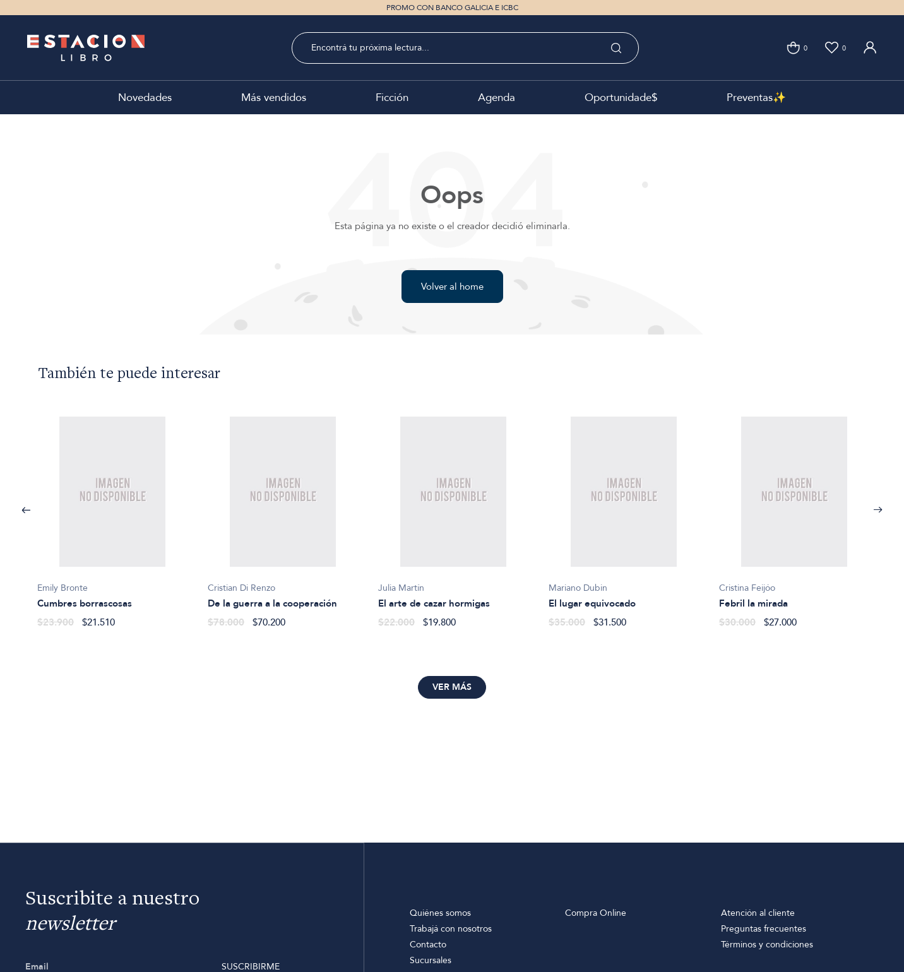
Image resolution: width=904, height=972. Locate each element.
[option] (112, 515)
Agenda (496, 97)
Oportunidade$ (621, 97)
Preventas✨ (756, 97)
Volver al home (452, 286)
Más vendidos (273, 97)
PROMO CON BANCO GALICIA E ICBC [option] (452, 8)
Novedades (145, 97)
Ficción (392, 97)
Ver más (452, 687)
